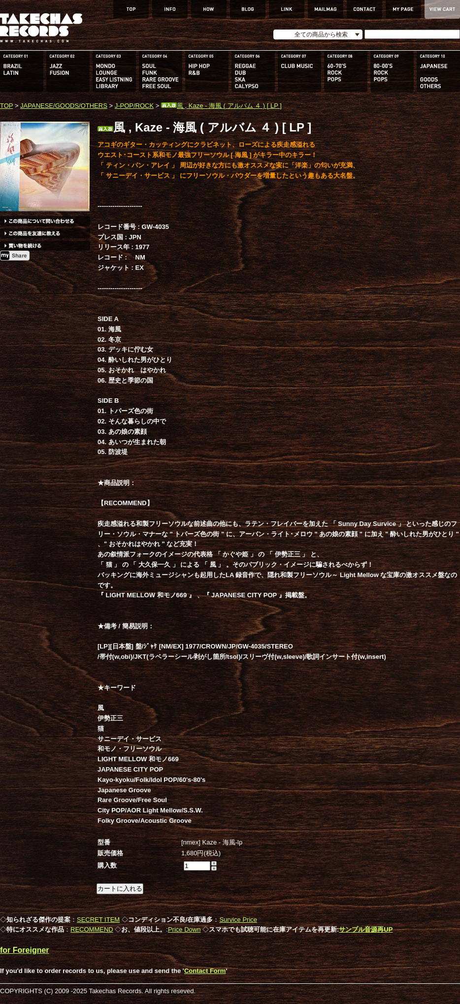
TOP (6, 105)
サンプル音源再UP (366, 929)
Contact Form (205, 970)
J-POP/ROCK (134, 105)
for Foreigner (24, 950)
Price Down (184, 929)
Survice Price (238, 919)
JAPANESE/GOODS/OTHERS (63, 105)
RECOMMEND (91, 929)
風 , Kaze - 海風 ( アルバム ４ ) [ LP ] (221, 105)
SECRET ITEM (98, 919)
